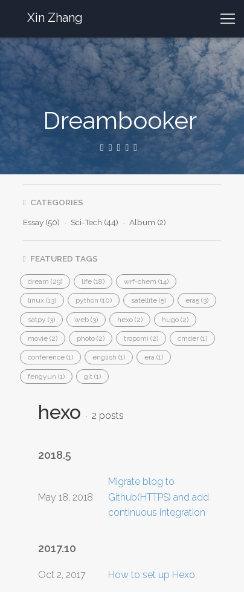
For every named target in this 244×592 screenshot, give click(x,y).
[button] (45, 281)
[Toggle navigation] (227, 18)
